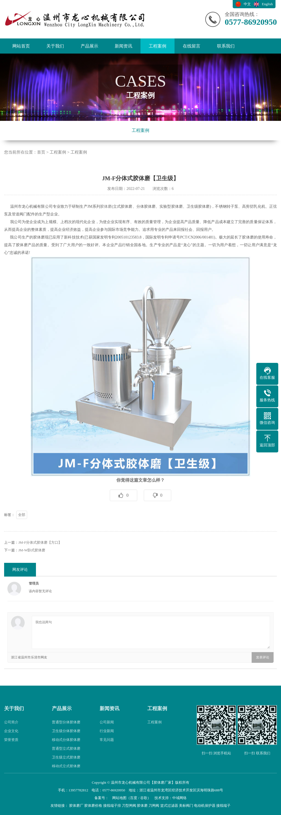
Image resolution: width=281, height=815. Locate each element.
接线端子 (223, 805)
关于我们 (55, 46)
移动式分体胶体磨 (66, 754)
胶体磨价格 (93, 805)
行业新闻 (107, 745)
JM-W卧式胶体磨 (31, 565)
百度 (133, 798)
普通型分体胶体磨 (66, 737)
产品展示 (89, 46)
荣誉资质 (11, 754)
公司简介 (11, 737)
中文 (247, 4)
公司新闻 (107, 737)
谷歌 (143, 798)
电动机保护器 (204, 805)
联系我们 (226, 46)
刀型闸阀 (129, 805)
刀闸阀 (153, 805)
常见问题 (107, 754)
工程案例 (157, 46)
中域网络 (179, 798)
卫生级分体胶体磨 (66, 745)
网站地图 (119, 798)
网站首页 (21, 46)
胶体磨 (106, 221)
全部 (21, 529)
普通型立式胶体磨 (66, 763)
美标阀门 (186, 805)
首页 (41, 152)
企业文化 (11, 745)
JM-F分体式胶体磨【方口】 (40, 557)
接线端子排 (112, 805)
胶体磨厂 (76, 805)
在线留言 (191, 46)
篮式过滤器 (169, 805)
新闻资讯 (123, 46)
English (267, 4)
